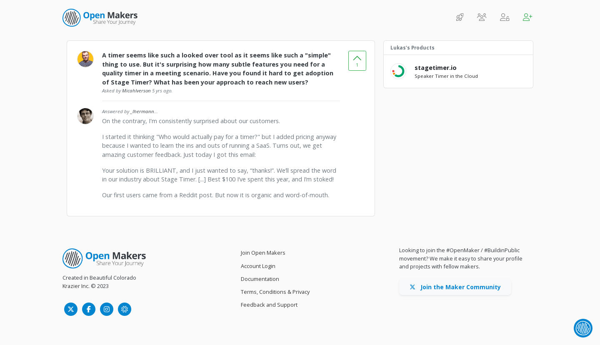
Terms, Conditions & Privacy (275, 291)
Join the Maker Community (455, 287)
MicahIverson (136, 90)
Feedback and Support (269, 304)
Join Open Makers (263, 252)
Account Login (258, 266)
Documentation (260, 279)
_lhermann (142, 111)
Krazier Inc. (76, 286)
